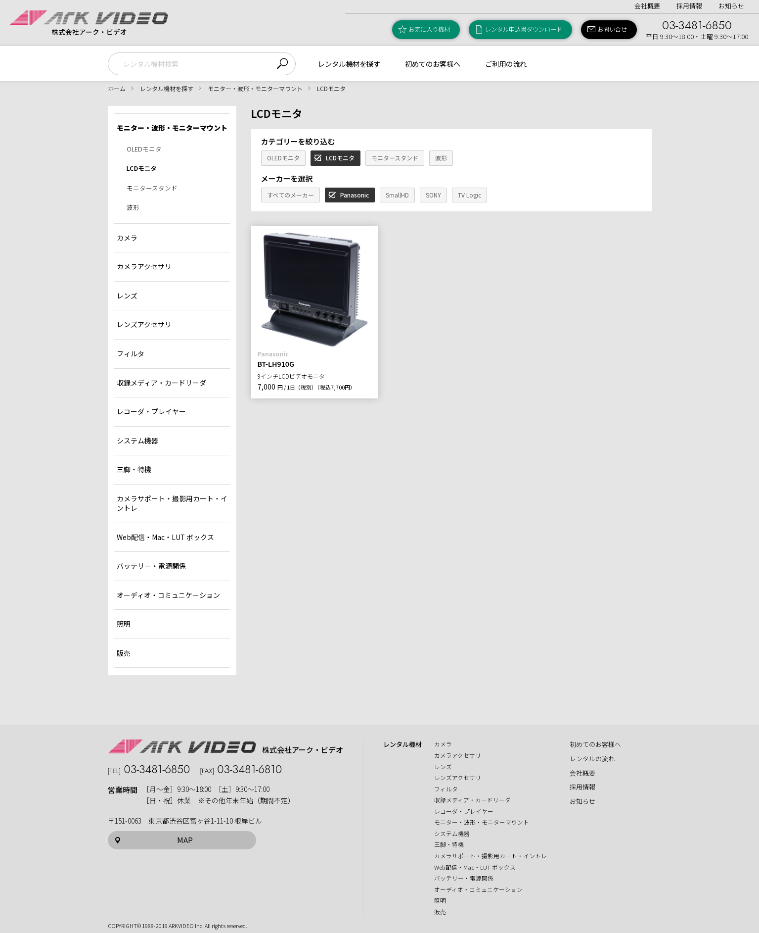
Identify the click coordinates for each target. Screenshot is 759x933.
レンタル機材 (402, 744)
